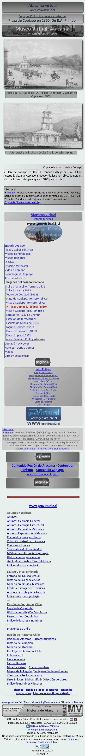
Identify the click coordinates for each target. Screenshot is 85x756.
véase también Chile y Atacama (25, 339)
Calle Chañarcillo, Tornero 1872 (25, 286)
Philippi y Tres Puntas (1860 (43, 387)
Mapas (9, 351)
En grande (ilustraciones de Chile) (22, 202)
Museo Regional (15, 258)
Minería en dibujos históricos (25, 584)
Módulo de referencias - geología (28, 553)
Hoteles (9, 347)
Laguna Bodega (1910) (20, 327)
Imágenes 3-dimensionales (51, 671)
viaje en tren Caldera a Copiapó (43, 378)
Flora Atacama (16, 659)
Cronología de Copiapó (19, 274)
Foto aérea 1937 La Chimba (23, 315)
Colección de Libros (55, 679)
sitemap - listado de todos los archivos (36, 690)
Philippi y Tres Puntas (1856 (43, 384)
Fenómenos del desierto (43, 395)
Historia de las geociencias (23, 557)
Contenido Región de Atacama (33, 465)
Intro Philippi (43, 369)
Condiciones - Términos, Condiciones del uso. (46, 448)
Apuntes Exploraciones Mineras (27, 533)
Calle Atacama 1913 (18, 290)
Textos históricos (15, 278)
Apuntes (12, 517)
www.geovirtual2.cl (43, 506)
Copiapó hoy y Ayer (17, 343)
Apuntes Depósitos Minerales (25, 529)
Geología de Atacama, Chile (24, 651)
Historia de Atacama (72, 702)
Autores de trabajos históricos (26, 592)
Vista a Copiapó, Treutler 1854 (25, 311)
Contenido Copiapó (50, 470)
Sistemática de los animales (24, 549)
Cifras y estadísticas (17, 356)
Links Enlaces (15, 679)
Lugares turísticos (45, 639)
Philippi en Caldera (43, 372)
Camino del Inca (43, 392)
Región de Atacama (19, 639)
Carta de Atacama (43, 401)
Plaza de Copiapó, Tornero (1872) (27, 298)
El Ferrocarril (15, 655)
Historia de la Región (20, 643)
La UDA (9, 262)
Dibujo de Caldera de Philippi (43, 375)
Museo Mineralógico (18, 254)
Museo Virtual (31, 702)
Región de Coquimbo (20, 608)
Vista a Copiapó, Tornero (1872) (26, 302)
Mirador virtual (16, 667)
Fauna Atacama (16, 663)
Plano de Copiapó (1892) (21, 331)
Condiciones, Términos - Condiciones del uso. (53, 740)
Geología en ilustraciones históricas (29, 561)
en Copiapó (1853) (43, 381)
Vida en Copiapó (15, 270)
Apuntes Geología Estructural (25, 525)
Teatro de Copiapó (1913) (22, 294)
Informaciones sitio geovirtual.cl (51, 693)
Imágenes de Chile (18, 628)
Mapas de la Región (19, 671)
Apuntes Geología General (23, 521)
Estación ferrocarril (17, 266)
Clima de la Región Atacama (24, 675)
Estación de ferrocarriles (21, 319)
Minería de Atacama (19, 647)
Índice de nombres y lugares (43, 474)
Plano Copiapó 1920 (18, 335)
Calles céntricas (23, 249)
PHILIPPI (11, 192)
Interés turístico (43, 219)
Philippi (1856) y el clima (43, 398)
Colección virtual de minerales (26, 541)
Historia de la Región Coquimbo (27, 612)
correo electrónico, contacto (44, 725)
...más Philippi (43, 404)
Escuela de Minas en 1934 (22, 323)
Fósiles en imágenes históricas (26, 588)
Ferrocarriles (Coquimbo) (22, 616)
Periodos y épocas (18, 545)
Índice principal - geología (23, 565)
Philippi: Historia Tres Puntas (43, 390)
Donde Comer (25, 347)
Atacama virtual (43, 214)
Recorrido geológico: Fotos (24, 537)
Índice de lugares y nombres (24, 620)
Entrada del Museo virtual (23, 576)
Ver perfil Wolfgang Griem (43, 729)
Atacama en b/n (39, 667)
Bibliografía (32, 679)
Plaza (8, 249)
